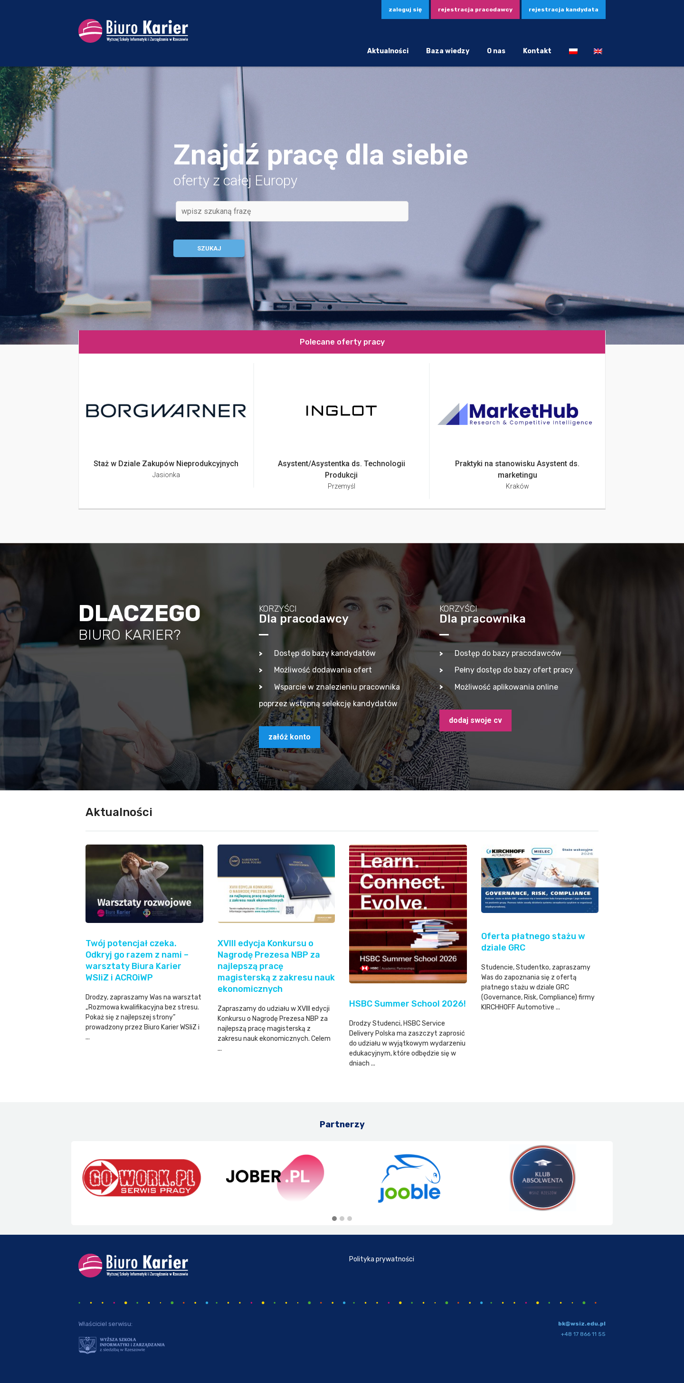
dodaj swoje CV (475, 720)
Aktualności (387, 51)
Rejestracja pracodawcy (475, 9)
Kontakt (537, 51)
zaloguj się (405, 9)
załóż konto (289, 736)
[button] (334, 1219)
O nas (496, 51)
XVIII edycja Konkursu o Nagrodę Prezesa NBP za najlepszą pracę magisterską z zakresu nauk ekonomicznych (276, 966)
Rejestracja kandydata (563, 9)
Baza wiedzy (447, 51)
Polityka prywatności (381, 1259)
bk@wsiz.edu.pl (582, 1323)
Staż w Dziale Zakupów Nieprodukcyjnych (166, 463)
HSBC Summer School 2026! (407, 1004)
